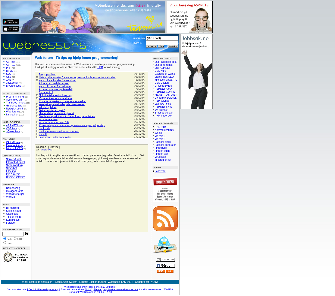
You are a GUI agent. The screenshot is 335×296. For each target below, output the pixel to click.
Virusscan (160, 156)
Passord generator (165, 144)
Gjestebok (12, 213)
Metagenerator (14, 191)
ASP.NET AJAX (163, 88)
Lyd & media (13, 174)
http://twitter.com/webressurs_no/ (120, 289)
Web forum (12, 111)
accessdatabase (48, 119)
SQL (8, 73)
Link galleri (12, 114)
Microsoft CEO (14, 148)
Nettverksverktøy (164, 129)
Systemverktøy (14, 165)
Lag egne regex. (164, 64)
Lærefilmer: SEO (164, 76)
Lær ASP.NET (162, 67)
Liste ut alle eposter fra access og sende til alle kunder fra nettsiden (77, 77)
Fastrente (160, 171)
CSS (9, 76)
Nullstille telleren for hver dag (55, 95)
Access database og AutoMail (55, 89)
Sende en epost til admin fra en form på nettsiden (67, 116)
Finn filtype (161, 147)
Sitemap (98, 289)
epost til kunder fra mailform (55, 86)
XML (8, 79)
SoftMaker (111, 287)
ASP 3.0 (10, 64)
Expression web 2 (165, 73)
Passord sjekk (163, 141)
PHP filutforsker (163, 115)
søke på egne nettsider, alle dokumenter (61, 104)
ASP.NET (127, 281)
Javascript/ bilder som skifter (55, 137)
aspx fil (43, 134)
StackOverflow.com (66, 281)
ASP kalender (162, 100)
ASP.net (10, 61)
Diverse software (15, 177)
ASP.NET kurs (14, 125)
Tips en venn (13, 216)
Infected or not (163, 159)
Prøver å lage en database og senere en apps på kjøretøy (72, 125)
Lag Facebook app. (166, 61)
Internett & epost (15, 162)
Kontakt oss (13, 219)
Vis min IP (160, 135)
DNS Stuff (160, 126)
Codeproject (142, 281)
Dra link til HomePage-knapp (43, 289)
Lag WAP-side (163, 103)
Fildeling (11, 171)
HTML (9, 70)
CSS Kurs (160, 70)
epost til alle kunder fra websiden (57, 80)
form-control (46, 92)
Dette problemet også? (52, 110)
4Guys (155, 281)
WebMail (11, 196)
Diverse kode (13, 85)
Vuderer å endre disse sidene (55, 98)
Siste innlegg (13, 210)
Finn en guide (162, 150)
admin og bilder (47, 107)
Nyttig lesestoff (14, 108)
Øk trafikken (13, 142)
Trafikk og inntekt (15, 102)
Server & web (14, 159)
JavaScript (12, 82)
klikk (88, 289)
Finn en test (161, 153)
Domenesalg (13, 188)
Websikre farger (15, 193)
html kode (44, 128)
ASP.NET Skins (163, 106)
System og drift (14, 99)
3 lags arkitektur (164, 112)
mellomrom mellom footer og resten (59, 131)
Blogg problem (47, 74)
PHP (8, 67)
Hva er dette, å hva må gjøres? (56, 113)
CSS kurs (11, 128)
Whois (158, 132)
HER (100, 67)
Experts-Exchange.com (92, 281)
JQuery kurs (13, 131)
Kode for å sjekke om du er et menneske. (62, 101)
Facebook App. (14, 145)
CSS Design (162, 82)
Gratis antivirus (163, 85)
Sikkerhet (11, 168)
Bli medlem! (13, 207)
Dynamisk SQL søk (165, 97)
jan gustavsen (46, 150)
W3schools (114, 281)
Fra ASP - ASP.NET (166, 94)
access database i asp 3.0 (54, 122)
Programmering (15, 96)
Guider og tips (14, 105)
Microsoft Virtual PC (166, 79)
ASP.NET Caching (165, 91)
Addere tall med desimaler (54, 83)
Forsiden (11, 222)
